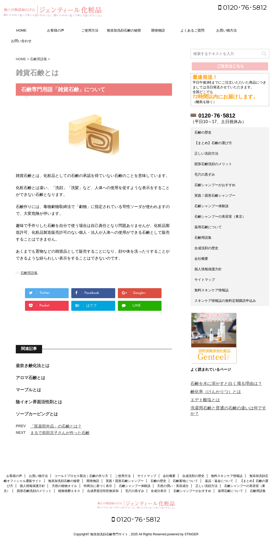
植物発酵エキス (69, 491)
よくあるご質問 (192, 30)
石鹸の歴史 (202, 132)
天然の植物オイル (64, 486)
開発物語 (158, 30)
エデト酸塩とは (205, 400)
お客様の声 (55, 30)
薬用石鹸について (208, 227)
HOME (21, 30)
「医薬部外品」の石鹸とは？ (56, 426)
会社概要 (201, 259)
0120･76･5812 (242, 7)
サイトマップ (204, 280)
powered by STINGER (183, 535)
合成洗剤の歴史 (206, 248)
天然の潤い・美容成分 (173, 486)
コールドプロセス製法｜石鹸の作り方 (81, 476)
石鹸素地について (185, 481)
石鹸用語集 (29, 273)
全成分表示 (159, 491)
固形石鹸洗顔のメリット (213, 164)
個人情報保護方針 (208, 269)
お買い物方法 (226, 30)
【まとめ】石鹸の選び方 (213, 143)
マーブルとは (28, 390)
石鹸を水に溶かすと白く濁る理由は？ (226, 383)
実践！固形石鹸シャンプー (214, 195)
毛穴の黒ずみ (204, 174)
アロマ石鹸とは (30, 377)
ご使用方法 (89, 30)
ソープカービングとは (37, 414)
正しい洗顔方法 (206, 153)
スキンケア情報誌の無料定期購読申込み (225, 301)
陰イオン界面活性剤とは (39, 402)
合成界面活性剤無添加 (103, 491)
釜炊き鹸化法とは (32, 365)
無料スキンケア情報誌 (211, 290)
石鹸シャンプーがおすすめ (214, 185)
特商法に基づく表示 (98, 486)
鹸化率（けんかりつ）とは (215, 391)
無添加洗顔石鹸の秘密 (124, 30)
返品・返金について (219, 481)
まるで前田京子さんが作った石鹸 (59, 432)
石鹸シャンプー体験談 (211, 206)
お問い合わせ (21, 41)
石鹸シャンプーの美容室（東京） (220, 216)
